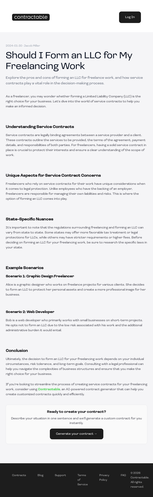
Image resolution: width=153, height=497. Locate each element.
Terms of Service (82, 480)
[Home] (31, 17)
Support (60, 475)
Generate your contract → (76, 433)
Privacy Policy (104, 477)
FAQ (123, 475)
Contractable (49, 389)
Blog (40, 475)
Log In (130, 17)
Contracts (19, 475)
